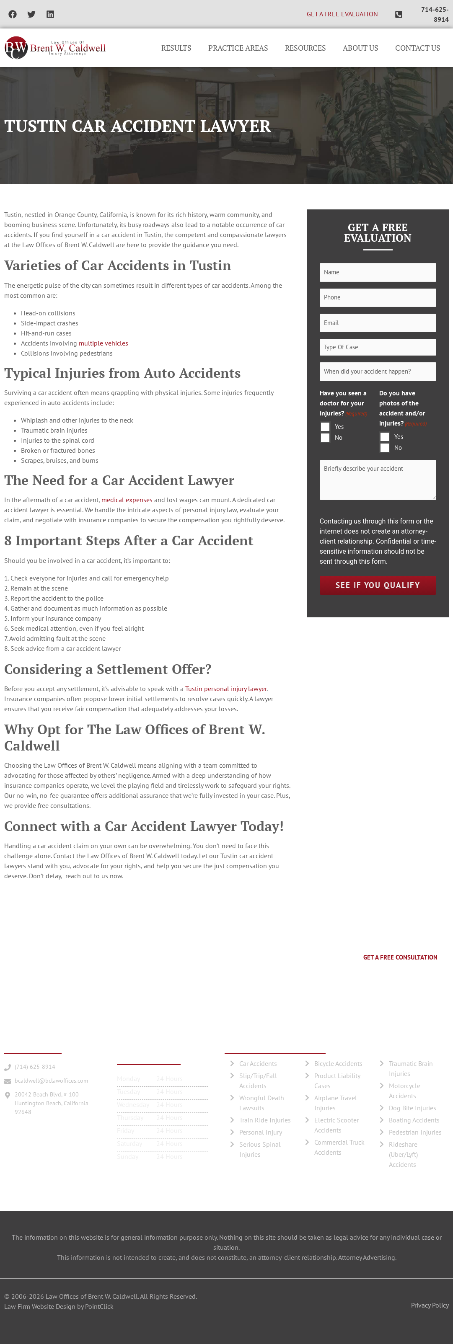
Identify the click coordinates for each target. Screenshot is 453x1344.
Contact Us (417, 48)
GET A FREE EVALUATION (342, 14)
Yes (339, 427)
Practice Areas (238, 48)
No (338, 438)
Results (176, 48)
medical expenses (127, 499)
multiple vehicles (103, 343)
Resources (305, 48)
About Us (360, 48)
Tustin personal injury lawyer (226, 688)
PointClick (99, 1306)
